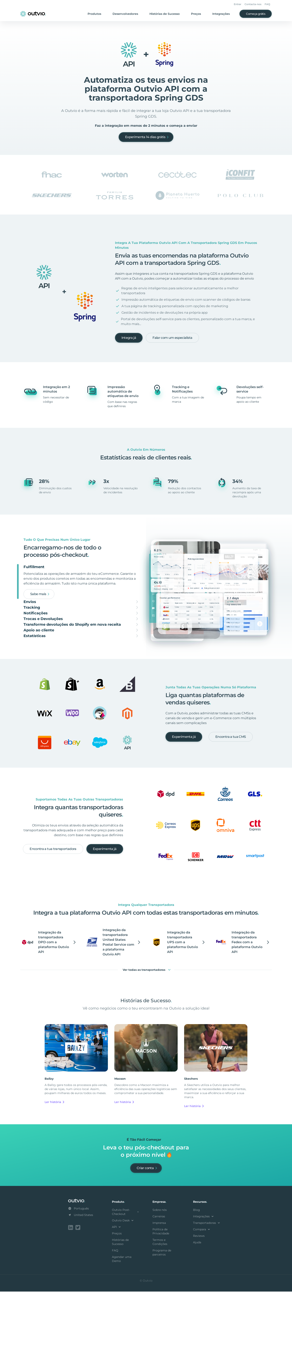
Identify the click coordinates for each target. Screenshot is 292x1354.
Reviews (199, 1299)
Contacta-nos (253, 4)
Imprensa (159, 1286)
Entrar (237, 4)
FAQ (267, 4)
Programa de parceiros (161, 1316)
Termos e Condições (159, 1305)
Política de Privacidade (160, 1294)
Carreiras (158, 1279)
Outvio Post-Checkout (126, 1275)
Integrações (221, 14)
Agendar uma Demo (121, 1322)
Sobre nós (159, 1273)
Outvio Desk (123, 1284)
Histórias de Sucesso (164, 14)
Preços (196, 14)
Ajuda (197, 1305)
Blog (196, 1273)
